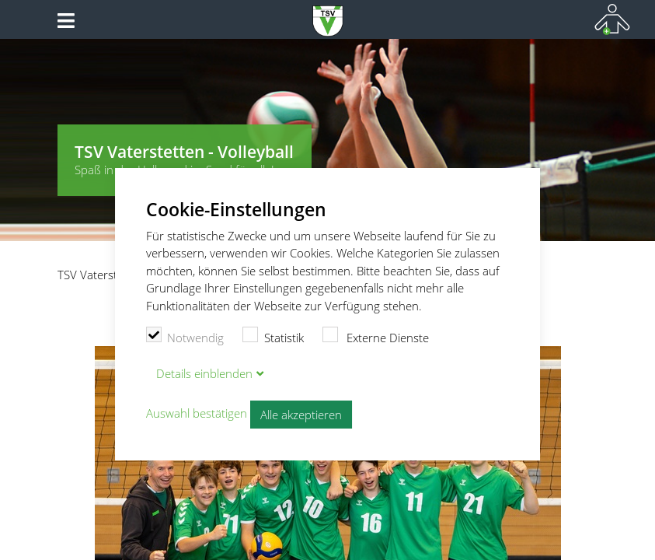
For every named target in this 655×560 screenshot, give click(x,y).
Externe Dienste (376, 336)
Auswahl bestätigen (196, 413)
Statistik (273, 336)
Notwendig (185, 336)
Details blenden (204, 373)
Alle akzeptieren (301, 414)
